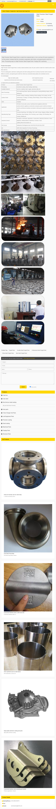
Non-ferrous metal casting (9, 402)
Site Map (3, 1)
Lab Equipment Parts (8, 416)
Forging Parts (13, 11)
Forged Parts (12, 350)
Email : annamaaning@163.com (44, 29)
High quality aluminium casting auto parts (13, 730)
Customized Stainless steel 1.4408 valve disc (14, 612)
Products (7, 11)
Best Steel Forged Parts (21, 353)
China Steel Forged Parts (8, 353)
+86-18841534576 (22, 1)
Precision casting (7, 420)
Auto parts (5, 409)
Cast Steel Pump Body (9, 553)
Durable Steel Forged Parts (23, 350)
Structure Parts (7, 434)
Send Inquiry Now (41, 32)
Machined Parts (7, 427)
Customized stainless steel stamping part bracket (15, 789)
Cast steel (5, 398)
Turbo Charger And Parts (9, 413)
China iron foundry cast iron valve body (13, 494)
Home (4, 11)
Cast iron (5, 395)
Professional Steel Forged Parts (39, 350)
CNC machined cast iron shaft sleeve (12, 671)
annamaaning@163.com (12, 1)
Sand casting (6, 423)
